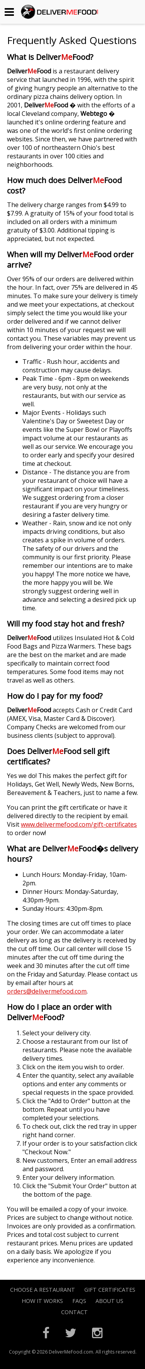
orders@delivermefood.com (47, 991)
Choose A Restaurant (42, 1289)
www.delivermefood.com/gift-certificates (79, 824)
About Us (109, 1300)
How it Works (42, 1300)
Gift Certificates (109, 1289)
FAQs (79, 1300)
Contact (74, 1312)
